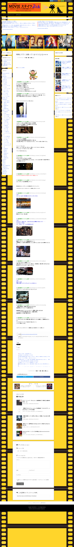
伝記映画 (6, 148)
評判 (4, 170)
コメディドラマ (7, 88)
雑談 (28, 57)
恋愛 (5, 151)
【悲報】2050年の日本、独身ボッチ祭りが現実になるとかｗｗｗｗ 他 (50, 26)
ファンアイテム (6, 96)
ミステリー (6, 142)
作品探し (5, 97)
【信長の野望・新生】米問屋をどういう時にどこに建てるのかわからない (15, 27)
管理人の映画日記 (6, 165)
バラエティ (5, 94)
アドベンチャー (7, 117)
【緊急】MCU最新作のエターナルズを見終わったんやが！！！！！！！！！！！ (66, 74)
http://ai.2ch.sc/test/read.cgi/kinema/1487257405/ (29, 334)
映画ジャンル (6, 110)
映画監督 (6, 108)
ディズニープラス (6, 85)
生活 (4, 162)
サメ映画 (6, 125)
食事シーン (32, 57)
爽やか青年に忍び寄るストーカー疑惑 (8, 21)
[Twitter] (25, 377)
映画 (26, 57)
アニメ (5, 82)
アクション (6, 116)
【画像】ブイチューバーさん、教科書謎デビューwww (12, 26)
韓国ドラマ (6, 91)
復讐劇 (5, 150)
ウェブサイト (18, 474)
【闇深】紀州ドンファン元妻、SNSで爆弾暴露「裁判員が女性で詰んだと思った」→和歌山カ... (19, 25)
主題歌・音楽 (6, 102)
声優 (5, 107)
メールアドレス (32, 470)
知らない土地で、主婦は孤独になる (25, 353)
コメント (17, 459)
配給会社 (5, 171)
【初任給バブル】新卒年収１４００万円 (10, 22)
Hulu (4, 74)
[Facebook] (41, 377)
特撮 (4, 160)
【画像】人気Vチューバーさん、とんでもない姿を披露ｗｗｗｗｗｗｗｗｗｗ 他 (52, 25)
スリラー (6, 130)
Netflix (4, 76)
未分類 (4, 159)
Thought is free (43, 508)
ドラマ (5, 87)
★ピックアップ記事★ (20, 67)
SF (5, 113)
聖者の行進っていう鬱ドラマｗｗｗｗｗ (62, 107)
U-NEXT (5, 79)
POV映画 (6, 111)
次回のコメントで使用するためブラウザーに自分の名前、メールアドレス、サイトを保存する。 (33, 480)
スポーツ (6, 128)
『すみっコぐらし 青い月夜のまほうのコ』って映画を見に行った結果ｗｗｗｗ (66, 62)
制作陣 (5, 99)
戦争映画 (6, 153)
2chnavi (5, 61)
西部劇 (5, 154)
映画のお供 (6, 168)
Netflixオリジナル (7, 77)
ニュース (5, 93)
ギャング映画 (6, 119)
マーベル (6, 140)
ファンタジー (6, 137)
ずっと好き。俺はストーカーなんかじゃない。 (46, 21)
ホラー (5, 139)
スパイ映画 (6, 127)
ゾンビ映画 (6, 131)
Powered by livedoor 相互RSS (7, 29)
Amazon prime (6, 73)
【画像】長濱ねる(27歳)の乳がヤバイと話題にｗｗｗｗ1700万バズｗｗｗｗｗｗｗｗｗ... (53, 24)
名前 (17, 470)
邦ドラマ (6, 90)
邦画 (5, 156)
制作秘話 (6, 105)
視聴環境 (5, 167)
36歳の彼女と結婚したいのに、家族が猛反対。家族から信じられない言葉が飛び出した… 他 (54, 22)
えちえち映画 (6, 114)
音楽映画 (6, 157)
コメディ (6, 122)
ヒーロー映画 (7, 136)
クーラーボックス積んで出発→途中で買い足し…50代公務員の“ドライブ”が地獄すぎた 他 (53, 23)
